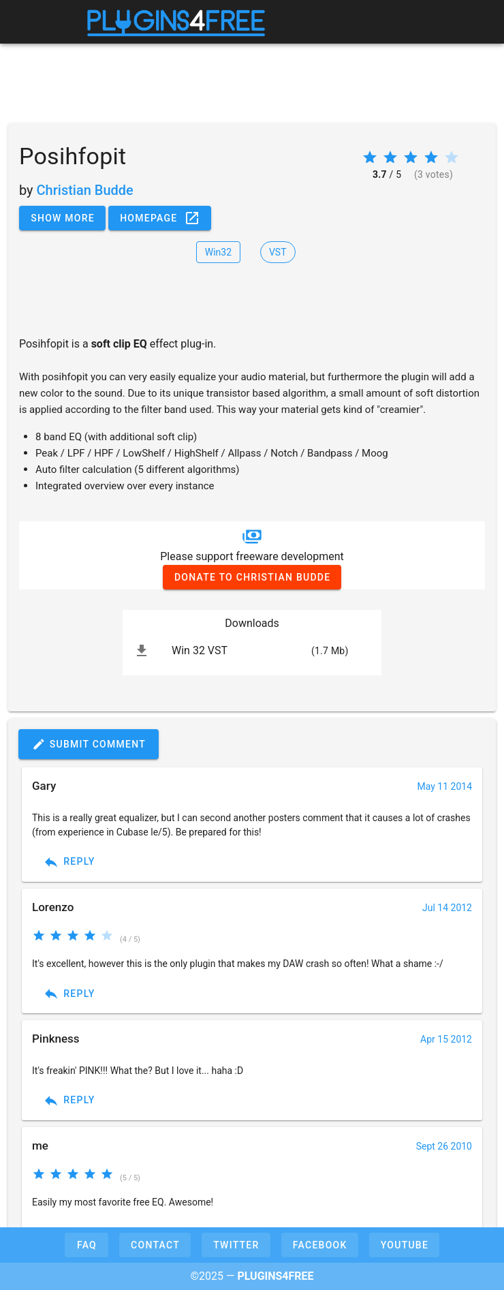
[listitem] (252, 651)
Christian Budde (85, 190)
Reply (69, 862)
